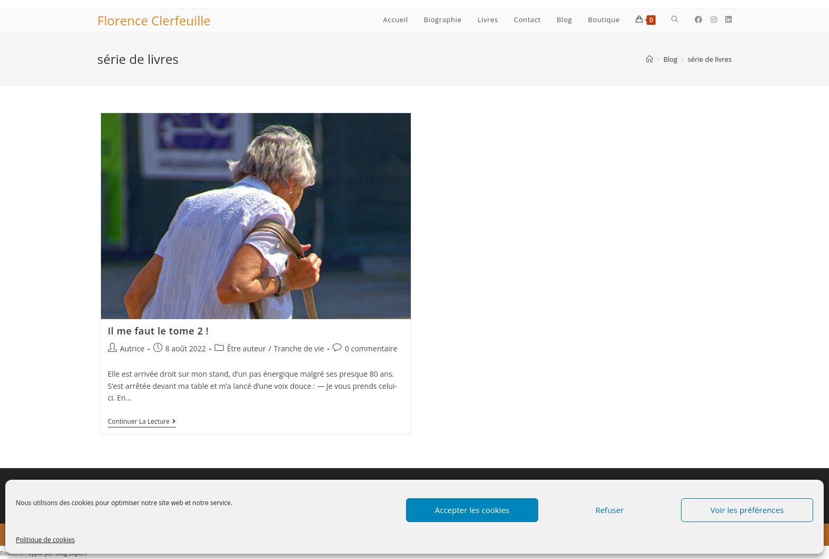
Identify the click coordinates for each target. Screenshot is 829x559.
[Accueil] (649, 59)
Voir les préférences (747, 510)
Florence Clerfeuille (153, 20)
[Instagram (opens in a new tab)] (713, 19)
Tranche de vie (299, 348)
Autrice (132, 348)
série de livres (710, 59)
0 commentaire (371, 348)
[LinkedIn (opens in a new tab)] (728, 19)
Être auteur (246, 348)
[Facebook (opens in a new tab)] (698, 19)
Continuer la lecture (142, 422)
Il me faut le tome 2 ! (158, 330)
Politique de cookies (45, 539)
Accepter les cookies (472, 510)
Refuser (609, 510)
